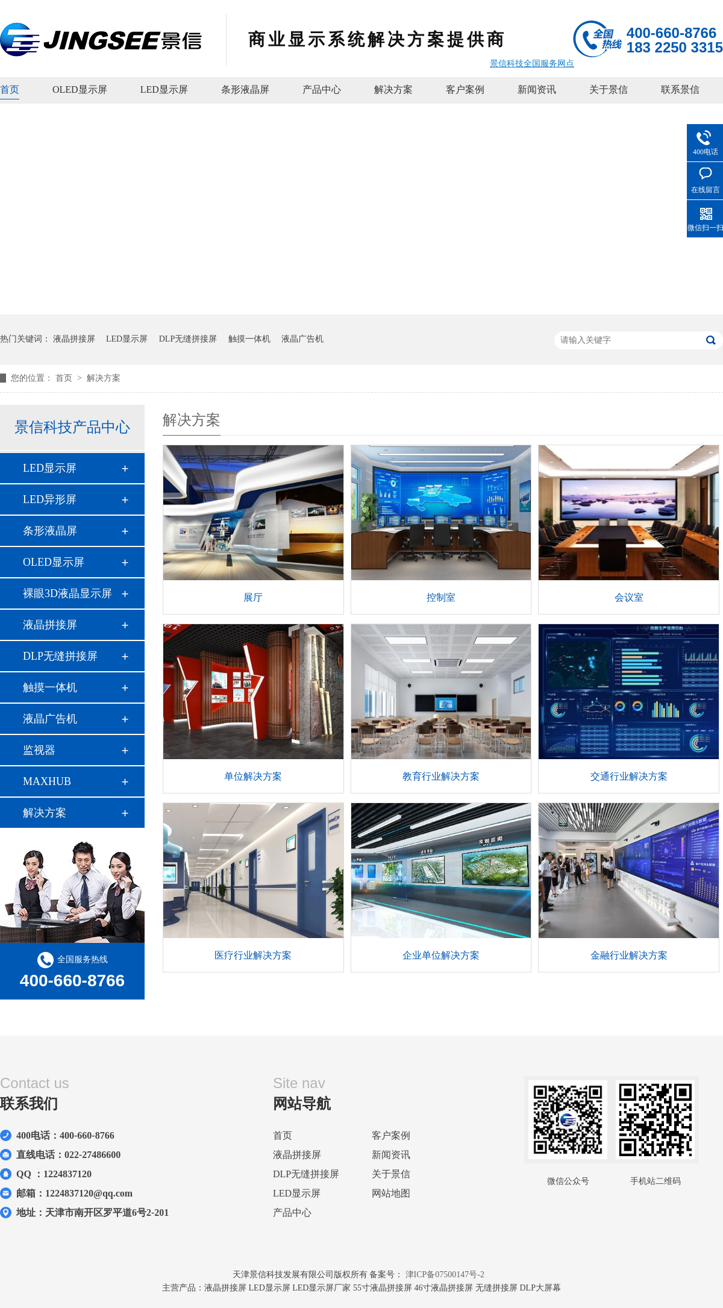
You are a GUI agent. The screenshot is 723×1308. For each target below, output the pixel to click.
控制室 (441, 597)
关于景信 (608, 89)
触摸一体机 (249, 338)
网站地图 (391, 1193)
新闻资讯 (537, 89)
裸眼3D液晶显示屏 (67, 593)
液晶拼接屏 (74, 338)
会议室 (629, 597)
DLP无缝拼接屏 (188, 338)
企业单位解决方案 (441, 955)
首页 (9, 89)
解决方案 (393, 89)
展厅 (253, 597)
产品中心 (321, 89)
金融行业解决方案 (629, 955)
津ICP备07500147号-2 (444, 1274)
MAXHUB (47, 781)
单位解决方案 (253, 776)
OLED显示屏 (79, 89)
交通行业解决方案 (629, 776)
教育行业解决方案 (441, 776)
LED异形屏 (50, 499)
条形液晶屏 (245, 89)
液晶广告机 (302, 338)
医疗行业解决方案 (253, 955)
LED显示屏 (164, 89)
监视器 (39, 750)
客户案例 (465, 89)
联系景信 (680, 89)
